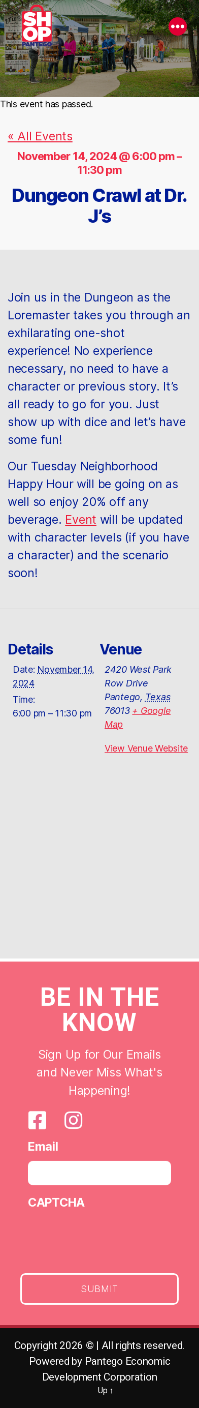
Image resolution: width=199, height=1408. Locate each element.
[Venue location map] (99, 869)
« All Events (40, 136)
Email (43, 1148)
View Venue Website (146, 748)
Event (80, 519)
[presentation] (105, 1239)
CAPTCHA (56, 1204)
